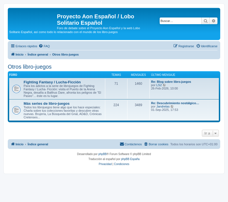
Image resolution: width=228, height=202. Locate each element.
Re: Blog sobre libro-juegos (171, 81)
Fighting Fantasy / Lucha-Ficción (52, 82)
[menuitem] (44, 46)
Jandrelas (163, 106)
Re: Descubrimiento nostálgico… (175, 103)
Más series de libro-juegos (47, 103)
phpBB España (130, 159)
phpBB (102, 154)
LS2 (159, 85)
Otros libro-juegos (30, 67)
